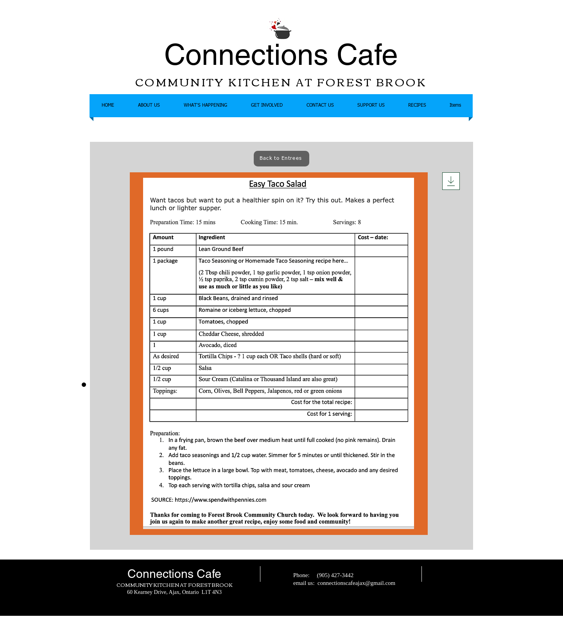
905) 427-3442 (336, 575)
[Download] (451, 181)
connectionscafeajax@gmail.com (356, 583)
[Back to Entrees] (281, 158)
